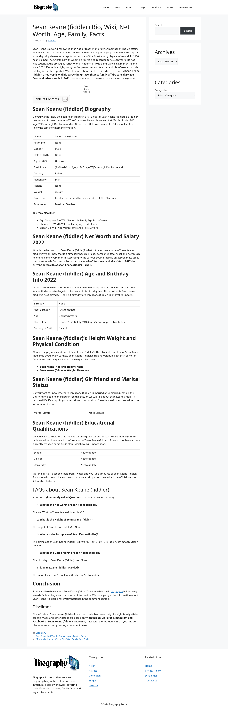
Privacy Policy (153, 670)
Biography (41, 632)
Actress (129, 7)
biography (117, 591)
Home (106, 7)
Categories (161, 90)
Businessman (186, 7)
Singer (142, 7)
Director (93, 685)
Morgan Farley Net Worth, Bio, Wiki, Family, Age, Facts (62, 639)
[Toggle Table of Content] (63, 99)
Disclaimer (151, 675)
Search (159, 25)
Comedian (95, 675)
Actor (117, 7)
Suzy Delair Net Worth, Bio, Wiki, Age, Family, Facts (61, 636)
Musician (156, 7)
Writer (170, 7)
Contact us (151, 680)
